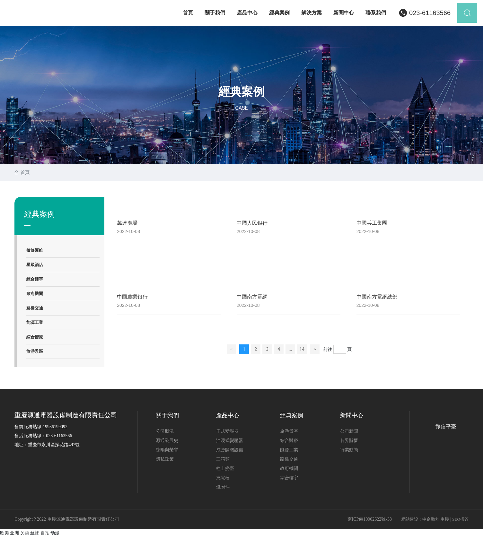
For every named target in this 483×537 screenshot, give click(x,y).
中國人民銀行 (252, 223)
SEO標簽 (460, 519)
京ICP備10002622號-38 (369, 519)
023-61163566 (430, 12)
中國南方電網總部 (377, 296)
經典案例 (241, 92)
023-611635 (56, 435)
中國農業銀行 (132, 296)
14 (301, 349)
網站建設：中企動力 (420, 519)
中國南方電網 (252, 296)
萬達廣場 (127, 223)
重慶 (444, 519)
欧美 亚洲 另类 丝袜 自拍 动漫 (29, 532)
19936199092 (55, 426)
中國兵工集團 (371, 223)
